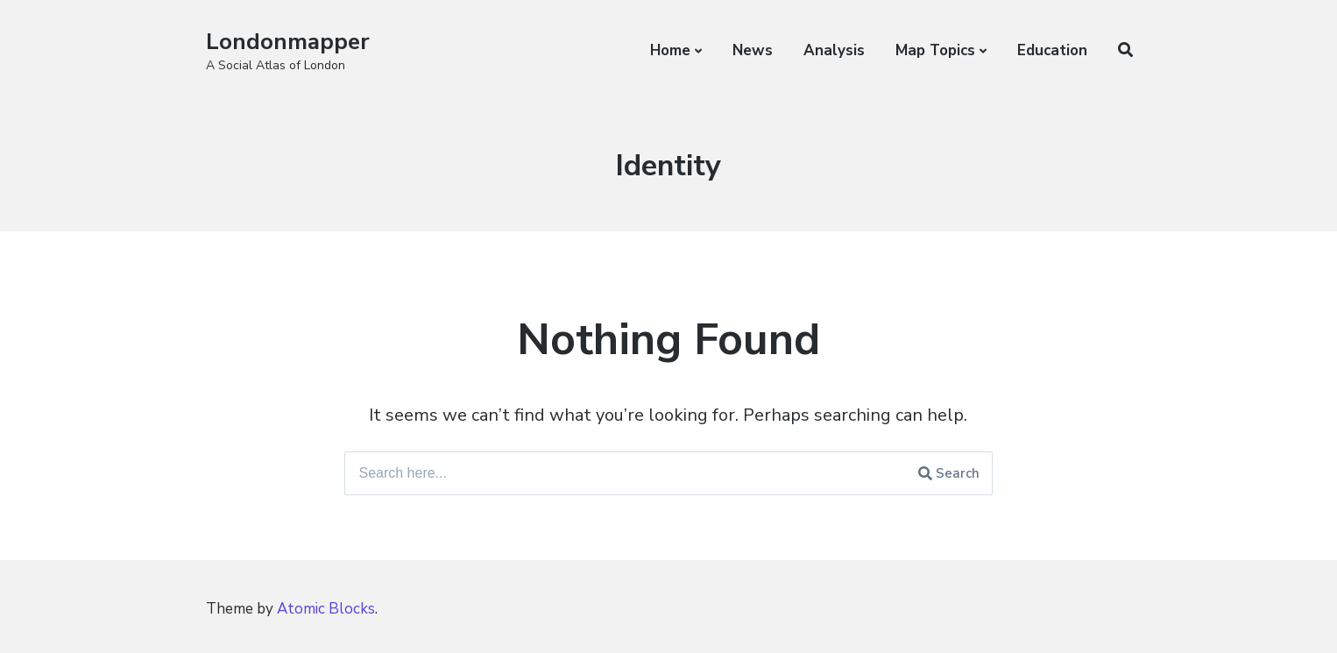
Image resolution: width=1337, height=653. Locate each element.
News (752, 50)
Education (1052, 50)
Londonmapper (288, 41)
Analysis (834, 50)
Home (670, 50)
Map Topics (935, 50)
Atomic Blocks (326, 609)
